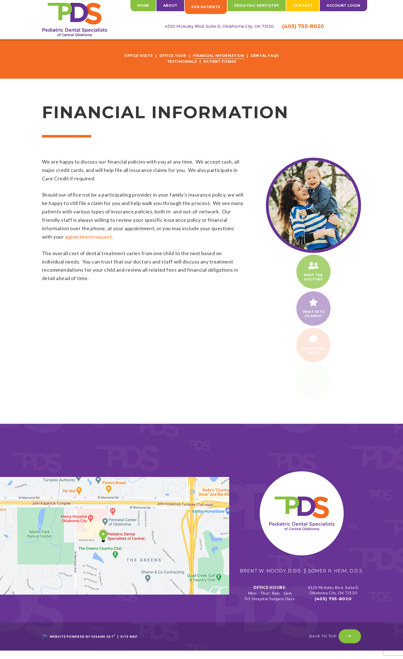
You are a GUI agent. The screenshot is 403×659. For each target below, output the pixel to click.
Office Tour (171, 55)
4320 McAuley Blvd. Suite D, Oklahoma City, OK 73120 (209, 26)
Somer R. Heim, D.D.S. (335, 579)
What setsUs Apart (313, 311)
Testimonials (181, 61)
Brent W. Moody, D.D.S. (270, 579)
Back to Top (335, 645)
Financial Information (219, 55)
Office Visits (135, 55)
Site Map (131, 645)
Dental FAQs (267, 55)
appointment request (89, 236)
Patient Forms (220, 61)
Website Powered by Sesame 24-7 (80, 645)
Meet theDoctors (313, 272)
